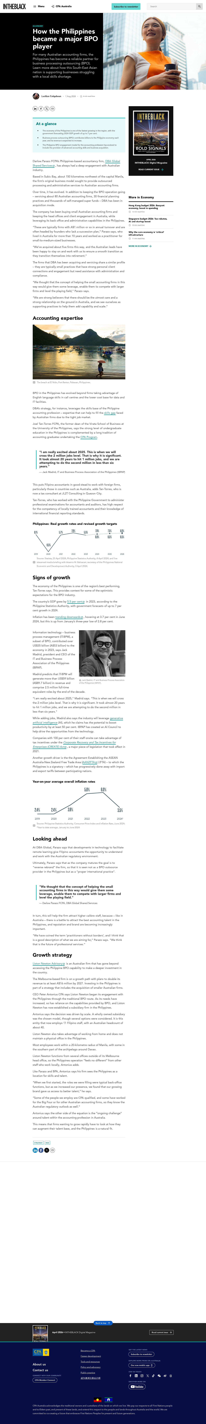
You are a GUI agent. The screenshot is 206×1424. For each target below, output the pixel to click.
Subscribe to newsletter (126, 6)
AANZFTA (88, 762)
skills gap (110, 413)
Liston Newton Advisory (47, 963)
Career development (91, 1356)
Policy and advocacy (90, 1367)
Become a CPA (88, 1351)
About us (39, 1364)
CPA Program (89, 437)
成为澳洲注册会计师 (90, 1378)
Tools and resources (90, 1362)
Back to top (103, 1323)
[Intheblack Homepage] (14, 6)
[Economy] (38, 26)
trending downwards (68, 617)
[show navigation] (38, 6)
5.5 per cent (74, 601)
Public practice (88, 1373)
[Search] (171, 6)
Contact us (40, 1370)
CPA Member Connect (45, 1380)
